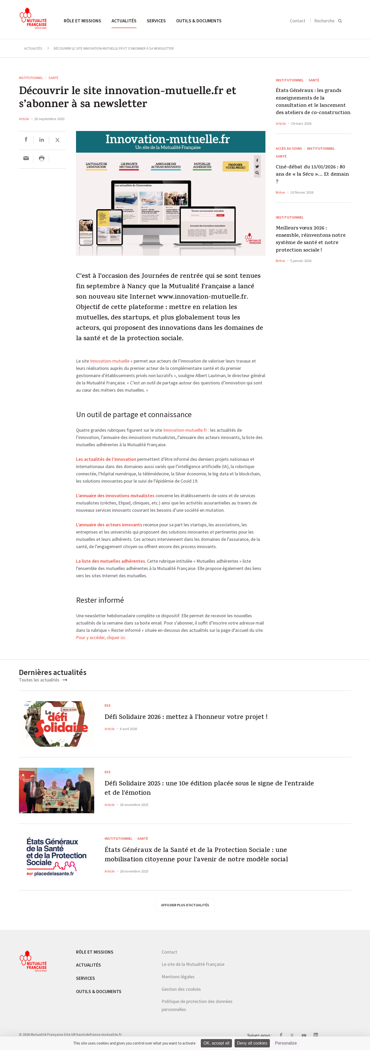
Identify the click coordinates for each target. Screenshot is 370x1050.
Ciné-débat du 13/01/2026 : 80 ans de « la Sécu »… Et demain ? (312, 175)
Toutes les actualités (43, 680)
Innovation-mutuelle (109, 361)
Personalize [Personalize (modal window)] (286, 1043)
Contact (297, 21)
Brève (280, 192)
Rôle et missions (82, 21)
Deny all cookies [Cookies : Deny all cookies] (252, 1043)
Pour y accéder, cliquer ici (100, 637)
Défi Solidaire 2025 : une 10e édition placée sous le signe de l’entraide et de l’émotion (207, 791)
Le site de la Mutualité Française (193, 964)
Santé (53, 77)
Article (24, 118)
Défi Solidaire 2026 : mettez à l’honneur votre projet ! (198, 718)
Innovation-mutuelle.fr (185, 430)
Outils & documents (199, 21)
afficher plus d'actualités (185, 905)
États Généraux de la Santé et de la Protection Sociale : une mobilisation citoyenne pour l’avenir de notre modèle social (211, 857)
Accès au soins (289, 148)
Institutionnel (31, 77)
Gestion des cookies (181, 989)
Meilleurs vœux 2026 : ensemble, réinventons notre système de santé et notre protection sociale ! (311, 240)
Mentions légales (178, 977)
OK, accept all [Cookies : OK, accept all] (216, 1043)
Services (156, 21)
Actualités (124, 21)
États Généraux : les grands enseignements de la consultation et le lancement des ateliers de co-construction (313, 102)
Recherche (324, 21)
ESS (108, 705)
